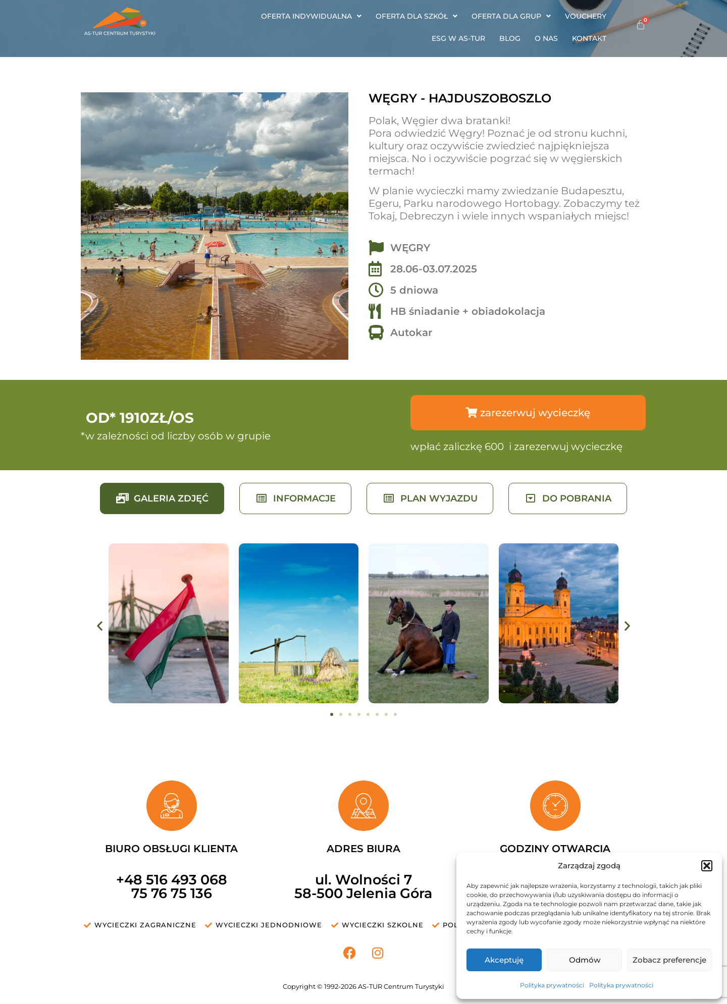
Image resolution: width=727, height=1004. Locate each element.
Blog (510, 38)
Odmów (584, 960)
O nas (546, 38)
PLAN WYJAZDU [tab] (430, 498)
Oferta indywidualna (311, 16)
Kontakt (589, 38)
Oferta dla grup (511, 16)
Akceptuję (504, 960)
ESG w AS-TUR (458, 38)
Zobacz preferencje (669, 960)
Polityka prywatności (552, 985)
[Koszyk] (641, 25)
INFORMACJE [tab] (295, 498)
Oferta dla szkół (416, 16)
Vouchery (585, 16)
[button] (707, 866)
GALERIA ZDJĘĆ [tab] (162, 498)
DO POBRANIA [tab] (567, 498)
